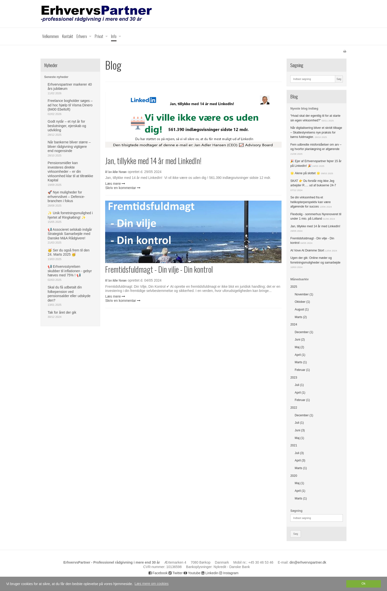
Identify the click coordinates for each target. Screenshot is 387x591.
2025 (293, 286)
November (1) (304, 294)
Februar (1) (302, 370)
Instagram (228, 573)
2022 (293, 407)
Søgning (296, 511)
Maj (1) (299, 438)
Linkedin (209, 573)
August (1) (302, 309)
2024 (293, 324)
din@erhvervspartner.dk (308, 562)
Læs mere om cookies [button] (152, 584)
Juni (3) (300, 430)
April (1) (300, 355)
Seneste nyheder (56, 77)
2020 (293, 475)
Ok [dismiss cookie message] (364, 583)
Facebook (158, 573)
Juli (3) (299, 453)
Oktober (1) (302, 302)
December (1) (304, 332)
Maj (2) (299, 347)
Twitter (176, 573)
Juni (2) (300, 339)
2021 (293, 445)
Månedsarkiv (299, 279)
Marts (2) (301, 317)
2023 (293, 377)
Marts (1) (301, 362)
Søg (338, 78)
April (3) (300, 460)
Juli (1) (299, 385)
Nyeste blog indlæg (304, 108)
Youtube (192, 573)
